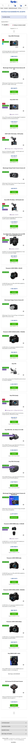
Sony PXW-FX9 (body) (14, 461)
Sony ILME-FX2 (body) (14, 36)
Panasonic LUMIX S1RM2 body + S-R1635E (14, 523)
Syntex (2, 8)
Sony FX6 (14, 363)
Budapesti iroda (5, 730)
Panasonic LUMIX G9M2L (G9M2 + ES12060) (14, 589)
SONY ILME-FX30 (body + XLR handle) (14, 133)
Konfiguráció (14, 517)
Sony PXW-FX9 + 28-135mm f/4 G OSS (14, 429)
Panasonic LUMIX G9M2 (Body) (14, 621)
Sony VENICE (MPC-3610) (14, 653)
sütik (12, 739)
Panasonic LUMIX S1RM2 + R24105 (14, 268)
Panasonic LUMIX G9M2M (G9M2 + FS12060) (14, 331)
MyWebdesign (21, 739)
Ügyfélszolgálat (5, 722)
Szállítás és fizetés (6, 726)
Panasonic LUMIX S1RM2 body (14, 558)
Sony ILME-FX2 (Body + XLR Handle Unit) (14, 199)
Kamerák (6, 8)
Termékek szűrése (6, 17)
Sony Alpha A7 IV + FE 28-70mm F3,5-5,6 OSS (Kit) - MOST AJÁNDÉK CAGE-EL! (14, 234)
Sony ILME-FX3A (14, 99)
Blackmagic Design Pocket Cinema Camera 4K (14, 168)
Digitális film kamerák (13, 8)
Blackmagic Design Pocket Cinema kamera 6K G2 (14, 68)
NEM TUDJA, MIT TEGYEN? (7, 733)
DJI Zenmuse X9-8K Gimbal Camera (14, 681)
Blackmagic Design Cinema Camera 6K (14, 300)
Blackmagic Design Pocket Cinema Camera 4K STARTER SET (14, 494)
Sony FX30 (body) (14, 395)
